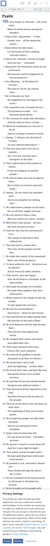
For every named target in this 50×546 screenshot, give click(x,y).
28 (3, 324)
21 (3, 256)
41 (3, 463)
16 (3, 207)
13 (3, 163)
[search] (47, 3)
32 (3, 362)
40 (3, 452)
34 (3, 381)
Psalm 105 (14, 9)
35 (3, 389)
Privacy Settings (20, 534)
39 (3, 444)
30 (3, 346)
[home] (4, 3)
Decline (18, 541)
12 (3, 148)
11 (3, 137)
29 (3, 339)
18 (3, 222)
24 (3, 286)
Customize (31, 541)
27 (3, 316)
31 (3, 354)
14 (3, 178)
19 (3, 230)
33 (3, 370)
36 (3, 403)
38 (3, 433)
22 (3, 264)
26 (3, 308)
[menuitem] (4, 3)
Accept (7, 541)
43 (3, 488)
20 (3, 245)
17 (3, 215)
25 (3, 297)
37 (3, 418)
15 (3, 192)
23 (3, 275)
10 (3, 126)
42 (3, 477)
